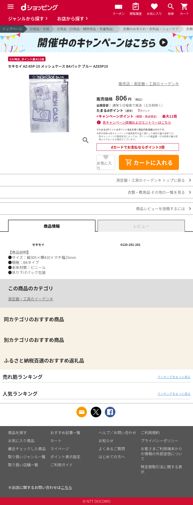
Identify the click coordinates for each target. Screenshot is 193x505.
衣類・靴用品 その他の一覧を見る (156, 192)
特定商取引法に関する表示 (161, 469)
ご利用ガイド (61, 464)
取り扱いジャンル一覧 (26, 456)
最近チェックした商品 (27, 448)
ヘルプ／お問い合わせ (117, 432)
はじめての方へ (112, 456)
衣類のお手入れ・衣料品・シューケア (151, 28)
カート (56, 440)
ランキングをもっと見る (173, 377)
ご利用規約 (150, 432)
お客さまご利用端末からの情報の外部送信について (161, 453)
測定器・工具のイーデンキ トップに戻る (150, 180)
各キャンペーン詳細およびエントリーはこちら (137, 122)
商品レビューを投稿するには (160, 208)
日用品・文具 (39, 28)
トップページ (12, 28)
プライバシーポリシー (159, 440)
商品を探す (17, 432)
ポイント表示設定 (65, 456)
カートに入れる (149, 162)
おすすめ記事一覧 (65, 432)
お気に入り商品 (21, 440)
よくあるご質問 (112, 448)
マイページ (59, 448)
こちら (66, 487)
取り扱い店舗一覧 (23, 464)
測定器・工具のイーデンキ (30, 298)
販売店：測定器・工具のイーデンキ (149, 83)
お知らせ (106, 440)
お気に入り (104, 165)
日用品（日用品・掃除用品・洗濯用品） (86, 28)
